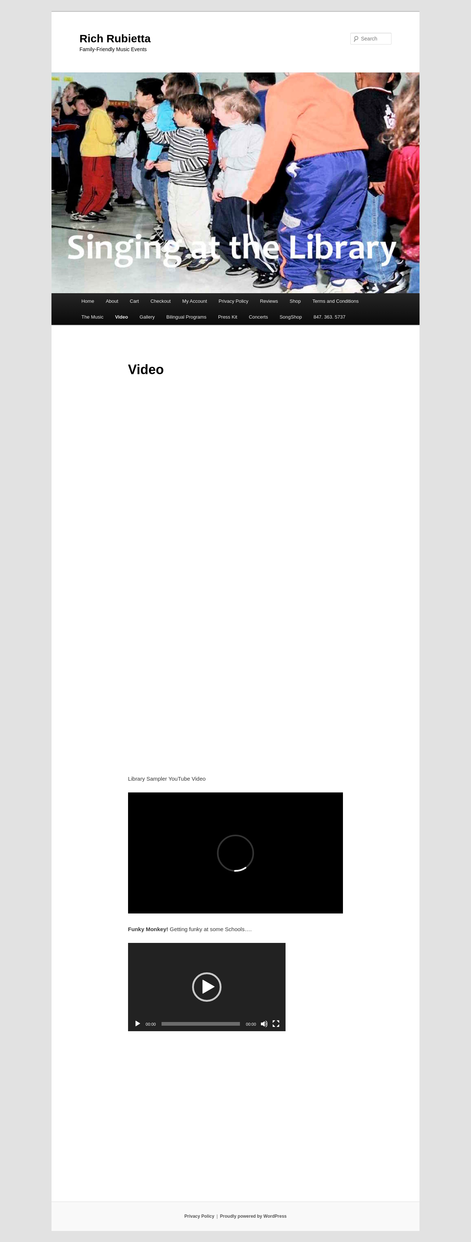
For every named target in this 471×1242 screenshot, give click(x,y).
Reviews (269, 301)
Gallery (147, 317)
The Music (92, 317)
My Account (194, 301)
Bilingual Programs (186, 317)
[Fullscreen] (276, 1024)
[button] (207, 987)
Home (87, 301)
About (112, 301)
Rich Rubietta (114, 38)
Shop (295, 301)
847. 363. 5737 (330, 317)
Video (121, 317)
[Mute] (264, 1024)
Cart (134, 301)
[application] (207, 987)
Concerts (258, 317)
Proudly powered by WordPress (253, 1216)
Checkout (160, 301)
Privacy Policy (233, 301)
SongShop (291, 317)
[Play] (137, 1024)
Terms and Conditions (335, 301)
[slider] (201, 1024)
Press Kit (227, 317)
